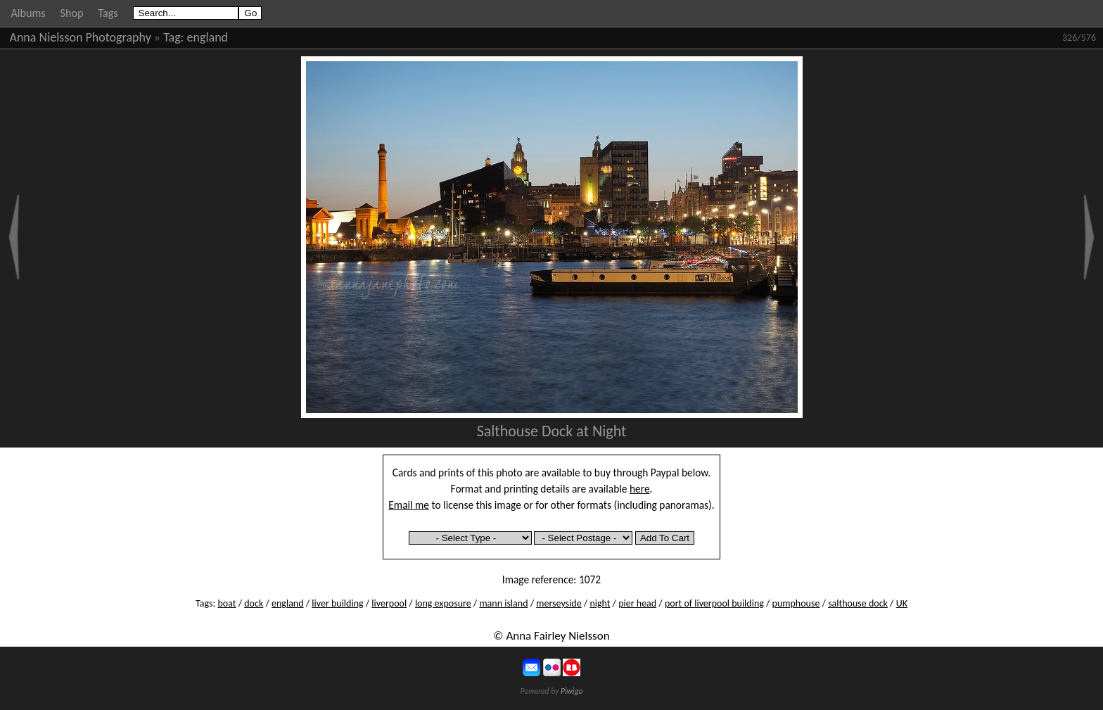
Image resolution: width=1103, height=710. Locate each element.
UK (901, 603)
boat (226, 603)
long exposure (443, 603)
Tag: (173, 37)
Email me (408, 505)
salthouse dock (858, 603)
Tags (107, 13)
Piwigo (572, 691)
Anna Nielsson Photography (80, 37)
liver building (337, 603)
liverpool (389, 603)
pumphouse (796, 603)
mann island (503, 603)
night (599, 603)
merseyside (558, 603)
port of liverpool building (714, 603)
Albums (28, 13)
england (208, 37)
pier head (637, 603)
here (640, 488)
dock (253, 603)
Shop (72, 13)
